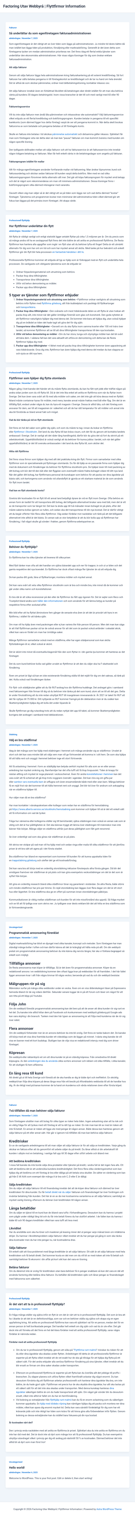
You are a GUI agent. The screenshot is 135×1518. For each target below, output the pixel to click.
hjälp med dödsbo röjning (53, 1403)
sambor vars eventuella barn (28, 781)
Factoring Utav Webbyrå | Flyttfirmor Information (44, 6)
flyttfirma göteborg (51, 303)
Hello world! (17, 1467)
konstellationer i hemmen (100, 774)
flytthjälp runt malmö (61, 1399)
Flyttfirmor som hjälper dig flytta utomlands (38, 378)
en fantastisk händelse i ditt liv (68, 252)
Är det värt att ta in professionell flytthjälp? (37, 1304)
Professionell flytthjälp (19, 220)
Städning (13, 734)
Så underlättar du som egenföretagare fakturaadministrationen (50, 33)
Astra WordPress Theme (109, 1509)
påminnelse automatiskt (64, 134)
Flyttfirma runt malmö (85, 1350)
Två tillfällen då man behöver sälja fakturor (37, 1110)
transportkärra (28, 307)
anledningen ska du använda (43, 1061)
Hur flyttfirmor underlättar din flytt (31, 226)
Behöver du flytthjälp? (23, 547)
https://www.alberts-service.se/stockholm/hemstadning (41, 809)
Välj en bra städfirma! (23, 740)
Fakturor (13, 27)
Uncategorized (15, 927)
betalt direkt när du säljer (58, 1192)
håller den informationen (50, 601)
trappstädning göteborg (24, 860)
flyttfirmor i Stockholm (25, 431)
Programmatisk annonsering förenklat (34, 932)
